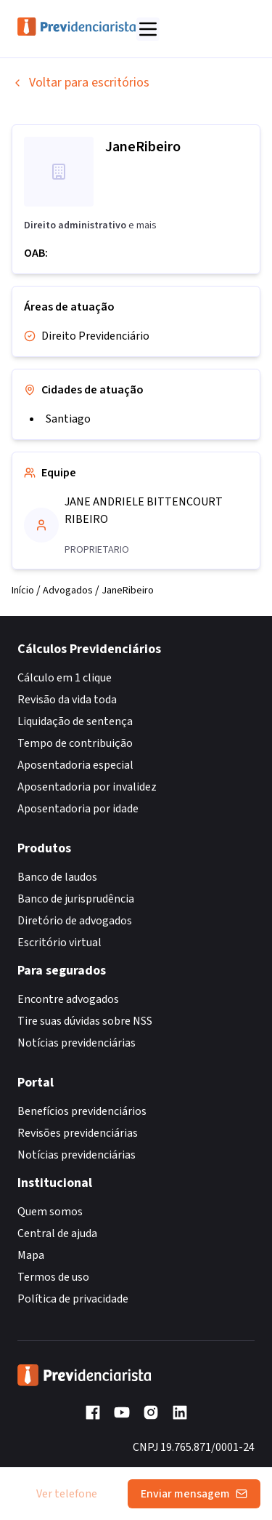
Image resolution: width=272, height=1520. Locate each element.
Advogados (68, 590)
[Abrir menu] (148, 29)
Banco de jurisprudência (75, 898)
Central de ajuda (57, 1233)
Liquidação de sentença (75, 721)
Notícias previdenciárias (76, 1042)
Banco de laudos (57, 877)
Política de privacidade (72, 1298)
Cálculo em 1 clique (64, 677)
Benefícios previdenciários (82, 1111)
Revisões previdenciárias (77, 1133)
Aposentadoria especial (75, 765)
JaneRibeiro (128, 590)
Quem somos (50, 1211)
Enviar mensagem (194, 1494)
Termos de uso (53, 1277)
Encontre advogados (68, 999)
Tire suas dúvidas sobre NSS (84, 1021)
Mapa (30, 1255)
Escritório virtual (59, 942)
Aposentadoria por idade (78, 808)
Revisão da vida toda (67, 699)
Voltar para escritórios (80, 82)
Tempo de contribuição (75, 743)
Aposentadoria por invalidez (87, 786)
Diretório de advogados (74, 920)
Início (23, 590)
